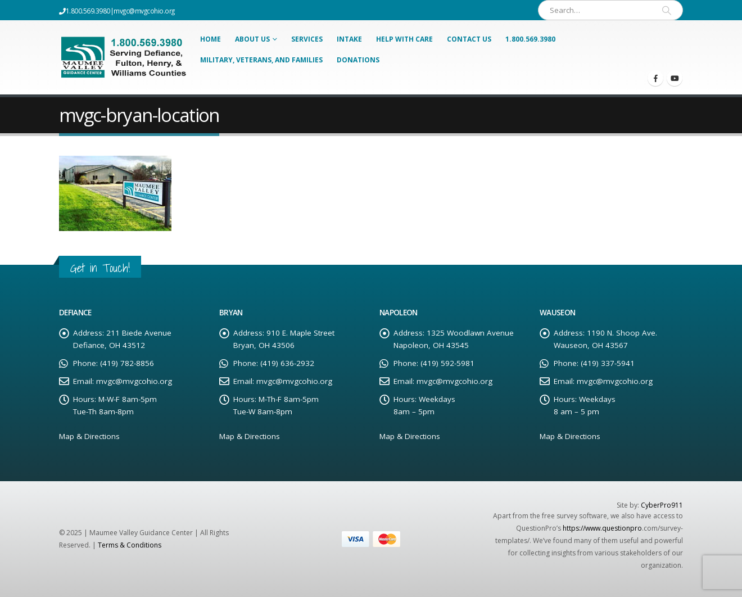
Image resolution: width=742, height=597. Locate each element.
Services (307, 39)
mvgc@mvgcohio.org (144, 10)
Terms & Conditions (129, 545)
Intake (349, 39)
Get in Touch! (100, 268)
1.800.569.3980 (530, 39)
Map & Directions (89, 436)
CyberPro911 (662, 505)
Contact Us (469, 39)
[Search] (666, 10)
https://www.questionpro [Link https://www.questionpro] (602, 528)
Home (210, 39)
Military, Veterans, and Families (261, 60)
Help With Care (404, 39)
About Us (252, 39)
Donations (358, 60)
